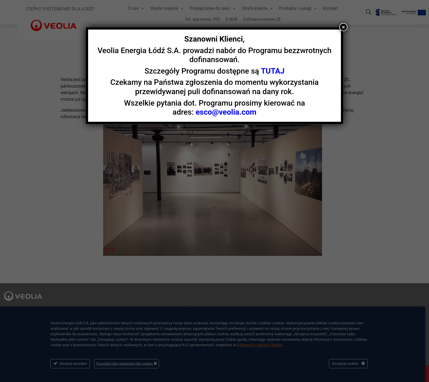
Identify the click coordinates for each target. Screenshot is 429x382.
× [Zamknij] (343, 27)
